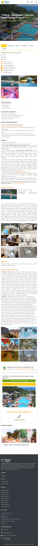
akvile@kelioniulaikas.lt (20, 369)
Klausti (31, 45)
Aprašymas (10, 45)
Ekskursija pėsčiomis (5, 496)
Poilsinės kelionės (10, 37)
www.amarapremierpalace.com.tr (22, 172)
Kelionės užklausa (5, 483)
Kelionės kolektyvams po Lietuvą (7, 521)
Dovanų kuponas (4, 481)
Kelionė (4, 45)
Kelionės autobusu (5, 498)
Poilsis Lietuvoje (4, 492)
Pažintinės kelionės (5, 504)
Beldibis (4, 59)
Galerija (17, 45)
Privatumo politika (4, 517)
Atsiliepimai (24, 45)
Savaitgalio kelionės (5, 506)
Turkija (3, 54)
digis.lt (32, 544)
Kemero (21, 191)
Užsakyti (4, 48)
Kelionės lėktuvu (4, 500)
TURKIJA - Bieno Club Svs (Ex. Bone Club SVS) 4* (16, 445)
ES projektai (3, 515)
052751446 (5, 529)
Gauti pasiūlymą (19, 384)
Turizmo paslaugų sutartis (6, 513)
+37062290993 (31, 369)
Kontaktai (3, 479)
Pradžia (2, 37)
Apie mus (3, 477)
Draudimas (3, 523)
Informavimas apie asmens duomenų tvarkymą (11, 519)
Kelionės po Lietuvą (5, 490)
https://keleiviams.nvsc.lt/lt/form (18, 183)
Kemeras (4, 57)
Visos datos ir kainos (19, 381)
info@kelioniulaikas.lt (7, 532)
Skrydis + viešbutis (5, 494)
